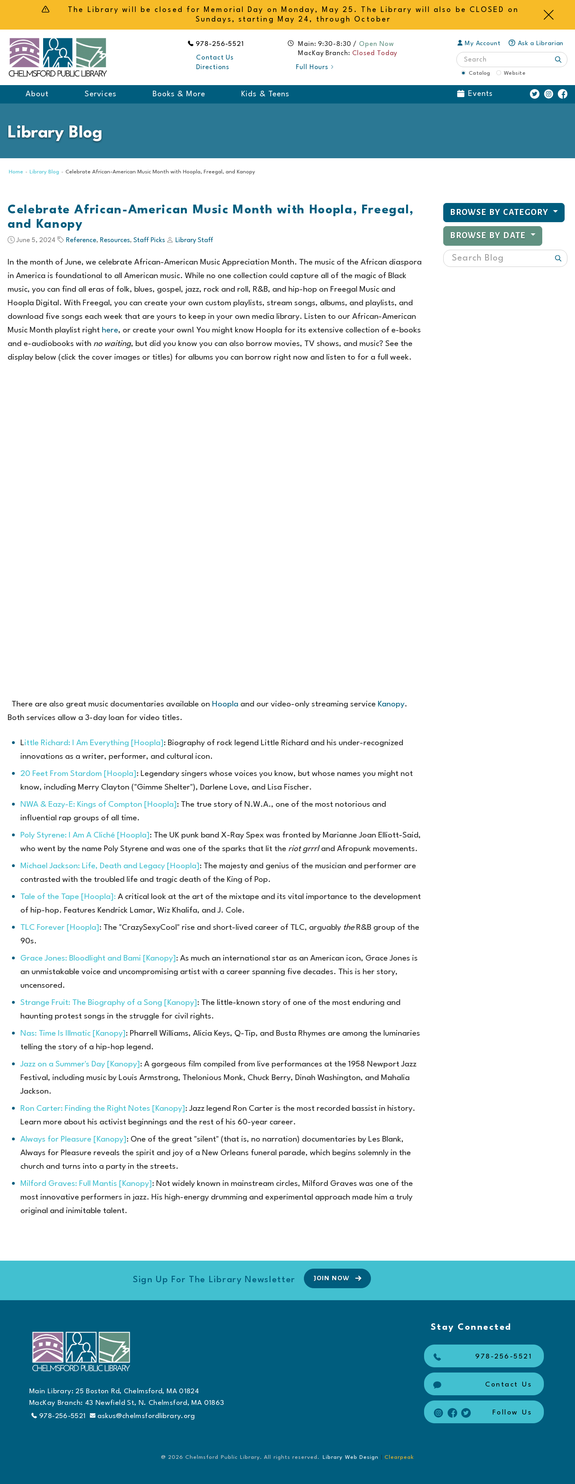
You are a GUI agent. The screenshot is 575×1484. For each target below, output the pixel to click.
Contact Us (215, 57)
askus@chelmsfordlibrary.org (142, 1415)
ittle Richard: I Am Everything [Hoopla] (94, 743)
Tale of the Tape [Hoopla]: (68, 897)
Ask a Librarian (536, 43)
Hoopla (225, 704)
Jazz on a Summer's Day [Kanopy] (80, 1064)
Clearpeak (399, 1457)
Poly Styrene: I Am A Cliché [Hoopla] (85, 835)
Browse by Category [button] (500, 212)
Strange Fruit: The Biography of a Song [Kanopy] (108, 1003)
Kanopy (391, 704)
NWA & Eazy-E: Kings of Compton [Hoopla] (98, 805)
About (37, 94)
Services (100, 94)
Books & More (179, 94)
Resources (115, 240)
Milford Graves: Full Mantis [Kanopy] (86, 1184)
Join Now (338, 1278)
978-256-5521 (220, 44)
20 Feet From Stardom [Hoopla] (78, 774)
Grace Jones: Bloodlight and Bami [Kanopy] (98, 959)
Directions (212, 67)
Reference (81, 240)
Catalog (479, 73)
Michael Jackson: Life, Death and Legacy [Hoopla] (110, 866)
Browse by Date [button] (489, 235)
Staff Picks (149, 240)
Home (16, 172)
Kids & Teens (265, 94)
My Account (479, 43)
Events (475, 94)
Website (514, 73)
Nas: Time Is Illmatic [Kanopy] (73, 1034)
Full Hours (315, 67)
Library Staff (194, 240)
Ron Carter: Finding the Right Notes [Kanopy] (102, 1109)
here (110, 330)
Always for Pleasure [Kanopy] (73, 1140)
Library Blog (44, 172)
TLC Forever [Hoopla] (59, 928)
